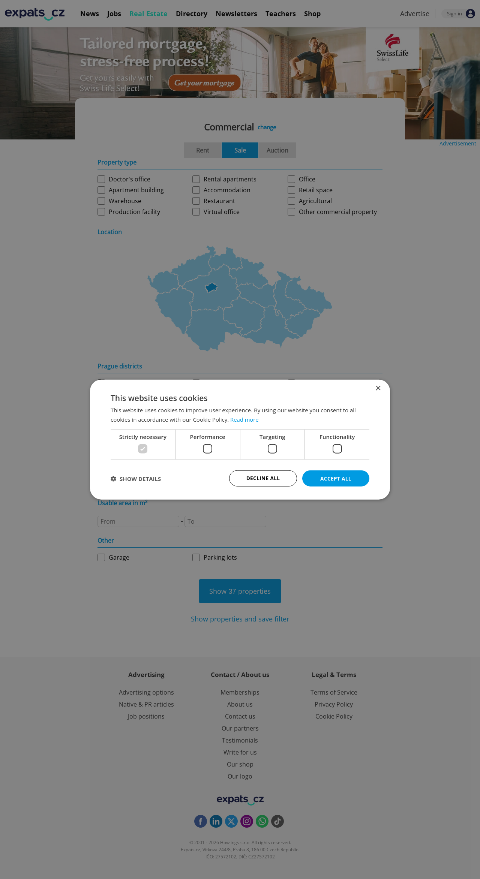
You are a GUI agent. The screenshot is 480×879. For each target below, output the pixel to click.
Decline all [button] (263, 478)
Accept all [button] (336, 478)
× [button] (378, 388)
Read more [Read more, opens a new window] (244, 419)
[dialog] (240, 439)
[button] (136, 478)
